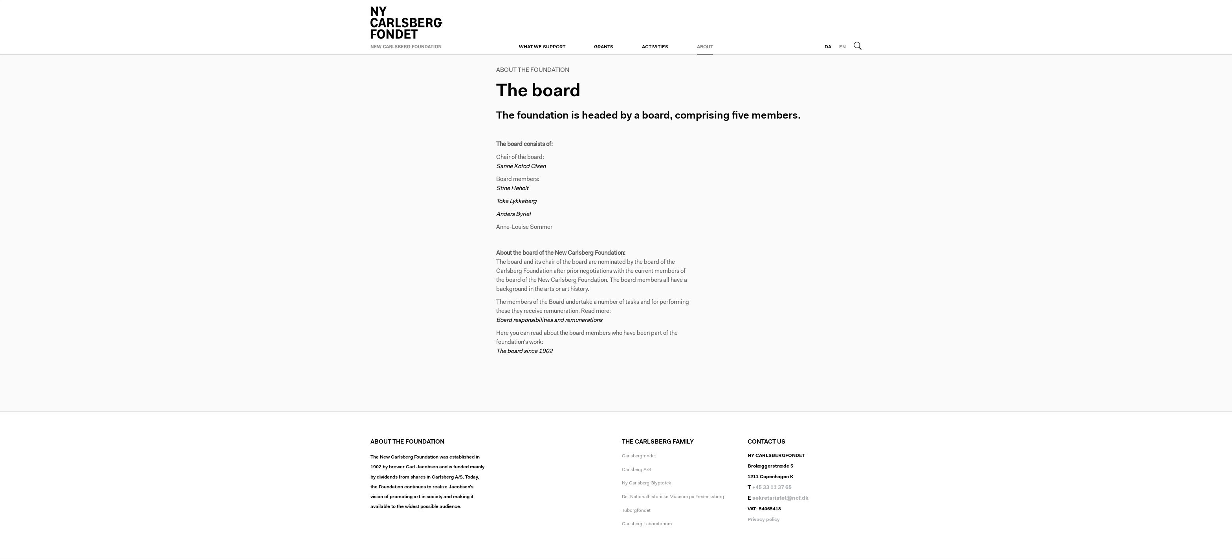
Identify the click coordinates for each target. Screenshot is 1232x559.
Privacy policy (764, 519)
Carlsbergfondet (639, 456)
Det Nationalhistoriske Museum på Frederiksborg (673, 497)
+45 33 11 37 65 (772, 488)
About (705, 47)
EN (842, 47)
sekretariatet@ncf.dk (780, 498)
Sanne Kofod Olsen (521, 167)
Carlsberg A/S (636, 470)
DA (828, 47)
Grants (603, 47)
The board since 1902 (524, 351)
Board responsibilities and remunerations (549, 320)
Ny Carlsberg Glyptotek (646, 483)
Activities (655, 47)
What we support (542, 47)
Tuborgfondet (636, 510)
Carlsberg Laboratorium (647, 524)
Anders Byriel (513, 214)
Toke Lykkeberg (516, 202)
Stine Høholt (513, 189)
